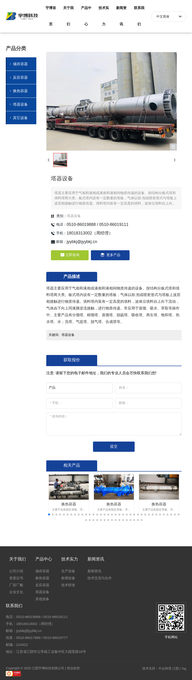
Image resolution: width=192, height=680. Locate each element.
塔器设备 (74, 216)
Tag (183, 668)
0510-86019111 (113, 224)
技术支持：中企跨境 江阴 (160, 668)
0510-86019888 (81, 224)
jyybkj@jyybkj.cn (82, 241)
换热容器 (68, 504)
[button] (49, 514)
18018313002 (79, 233)
